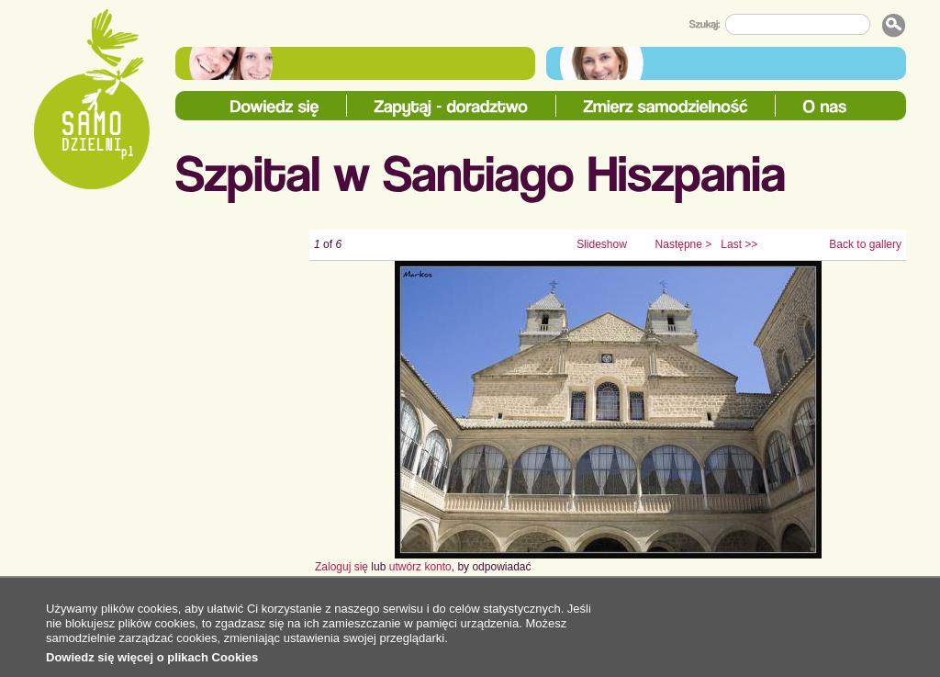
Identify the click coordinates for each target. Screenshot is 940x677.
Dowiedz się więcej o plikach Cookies (152, 657)
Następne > (683, 244)
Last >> (739, 244)
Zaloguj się (341, 566)
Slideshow (601, 244)
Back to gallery (865, 244)
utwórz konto (420, 566)
